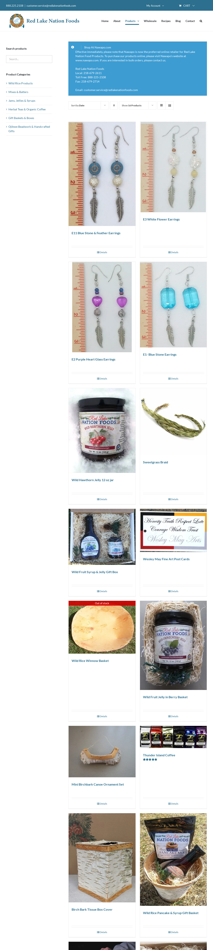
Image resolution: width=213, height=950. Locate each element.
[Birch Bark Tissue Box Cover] (102, 857)
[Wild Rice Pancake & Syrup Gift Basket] (173, 859)
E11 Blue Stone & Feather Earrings (96, 233)
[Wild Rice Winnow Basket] (102, 627)
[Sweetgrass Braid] (173, 421)
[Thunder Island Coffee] (173, 737)
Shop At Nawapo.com (97, 47)
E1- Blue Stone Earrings (159, 354)
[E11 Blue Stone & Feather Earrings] (102, 174)
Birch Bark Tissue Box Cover (92, 909)
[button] (201, 21)
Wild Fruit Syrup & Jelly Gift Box (95, 572)
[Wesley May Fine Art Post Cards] (173, 530)
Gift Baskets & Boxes (21, 118)
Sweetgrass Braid (155, 462)
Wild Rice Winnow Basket (90, 661)
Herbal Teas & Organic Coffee (27, 109)
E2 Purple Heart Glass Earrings (93, 359)
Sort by (77, 105)
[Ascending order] (114, 105)
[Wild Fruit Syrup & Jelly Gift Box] (102, 537)
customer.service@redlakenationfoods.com (51, 5)
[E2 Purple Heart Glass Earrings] (102, 307)
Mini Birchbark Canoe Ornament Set (98, 784)
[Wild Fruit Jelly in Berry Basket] (173, 645)
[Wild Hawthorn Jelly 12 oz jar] (102, 430)
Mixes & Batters (18, 92)
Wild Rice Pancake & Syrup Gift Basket (170, 913)
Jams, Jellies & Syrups (21, 100)
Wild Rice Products (20, 83)
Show (131, 105)
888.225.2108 (14, 5)
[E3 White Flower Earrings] (173, 167)
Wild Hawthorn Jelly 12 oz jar (93, 480)
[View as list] (169, 105)
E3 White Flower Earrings (161, 219)
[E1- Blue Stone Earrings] (173, 304)
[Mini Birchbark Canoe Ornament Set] (102, 751)
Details (103, 252)
